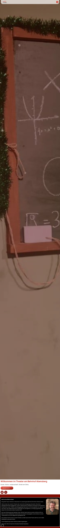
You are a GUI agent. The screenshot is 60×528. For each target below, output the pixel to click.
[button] (57, 2)
